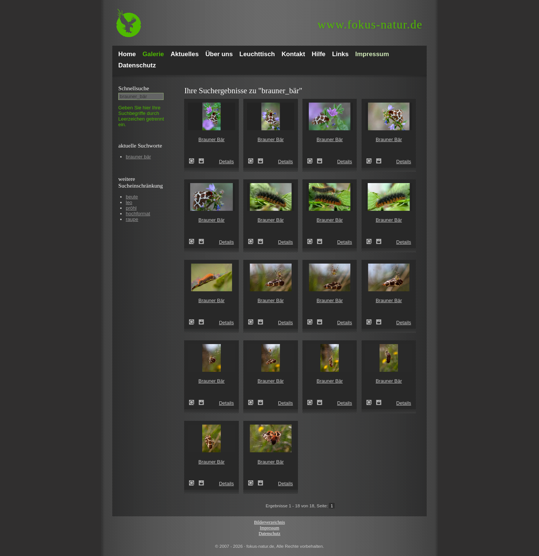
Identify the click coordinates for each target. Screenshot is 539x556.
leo (129, 202)
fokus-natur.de (370, 24)
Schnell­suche (133, 88)
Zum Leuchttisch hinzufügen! (201, 161)
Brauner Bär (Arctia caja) (194, 161)
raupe (132, 219)
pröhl (131, 208)
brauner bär (138, 156)
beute (132, 197)
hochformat (138, 213)
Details (226, 161)
